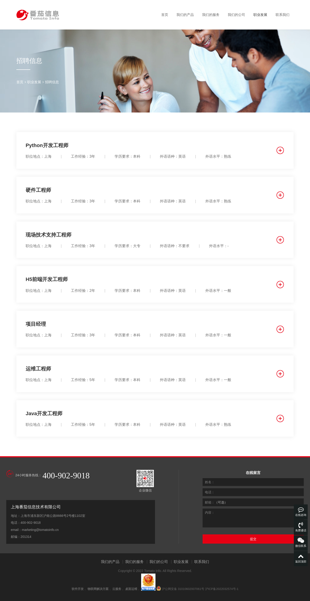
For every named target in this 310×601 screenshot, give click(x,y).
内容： (210, 512)
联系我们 (282, 15)
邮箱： (210, 502)
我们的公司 (236, 15)
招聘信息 (52, 82)
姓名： (210, 482)
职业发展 (260, 15)
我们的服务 (210, 15)
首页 (164, 15)
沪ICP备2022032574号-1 (222, 589)
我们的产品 (185, 15)
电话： (210, 492)
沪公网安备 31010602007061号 (183, 589)
